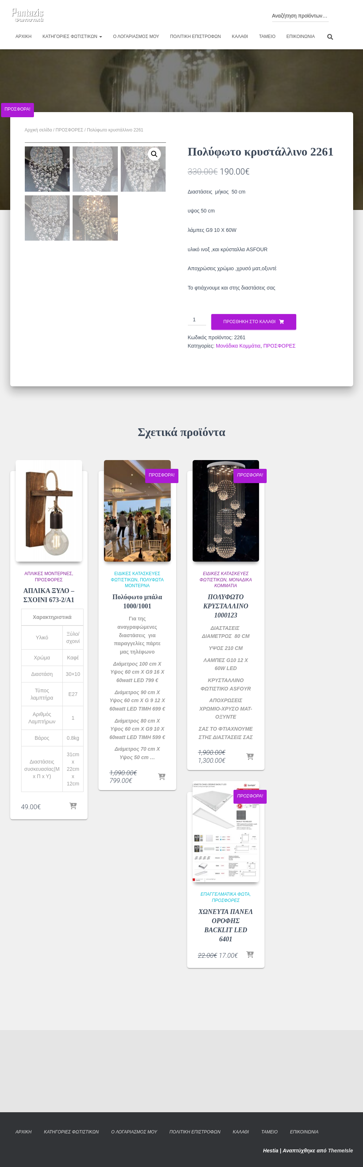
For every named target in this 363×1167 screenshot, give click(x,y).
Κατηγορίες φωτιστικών (72, 36)
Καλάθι (240, 36)
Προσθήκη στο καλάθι (249, 321)
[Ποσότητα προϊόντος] (197, 320)
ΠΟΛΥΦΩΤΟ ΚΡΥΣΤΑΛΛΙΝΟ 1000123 (225, 688)
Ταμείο (267, 36)
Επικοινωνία (300, 36)
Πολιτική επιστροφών (195, 36)
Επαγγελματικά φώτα (225, 976)
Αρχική (24, 36)
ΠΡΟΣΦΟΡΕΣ (69, 130)
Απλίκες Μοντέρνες (48, 655)
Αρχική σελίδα (38, 130)
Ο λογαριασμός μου (136, 36)
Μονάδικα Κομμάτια (238, 346)
